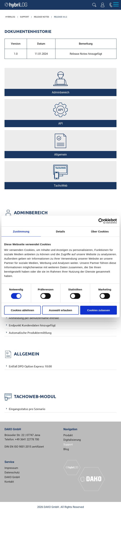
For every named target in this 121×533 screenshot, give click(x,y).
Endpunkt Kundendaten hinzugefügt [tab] (30, 325)
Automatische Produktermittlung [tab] (28, 332)
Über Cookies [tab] (100, 231)
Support (24, 17)
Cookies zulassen (98, 310)
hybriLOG (10, 17)
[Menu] (116, 4)
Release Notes (41, 17)
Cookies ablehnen (22, 310)
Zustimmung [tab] (21, 231)
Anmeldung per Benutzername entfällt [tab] (32, 318)
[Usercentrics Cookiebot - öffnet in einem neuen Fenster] (101, 221)
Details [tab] (60, 231)
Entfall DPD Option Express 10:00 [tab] (28, 366)
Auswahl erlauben (60, 310)
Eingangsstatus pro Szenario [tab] (25, 409)
